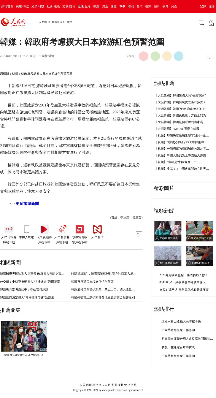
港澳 (131, 6)
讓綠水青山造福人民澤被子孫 (181, 321)
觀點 (96, 6)
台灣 (140, 6)
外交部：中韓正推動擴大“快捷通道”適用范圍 (30, 281)
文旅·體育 (68, 6)
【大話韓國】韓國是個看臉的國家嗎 (179, 122)
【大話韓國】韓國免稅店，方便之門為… (182, 115)
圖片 (157, 6)
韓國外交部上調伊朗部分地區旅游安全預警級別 (103, 297)
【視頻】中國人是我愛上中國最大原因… (182, 155)
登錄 (203, 6)
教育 (165, 6)
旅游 (69, 22)
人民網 (43, 22)
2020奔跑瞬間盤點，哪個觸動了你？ (183, 275)
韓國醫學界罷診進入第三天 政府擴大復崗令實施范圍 (35, 273)
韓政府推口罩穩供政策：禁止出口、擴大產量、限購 (106, 289)
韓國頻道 (57, 22)
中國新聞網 (46, 56)
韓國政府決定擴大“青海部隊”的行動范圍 (27, 297)
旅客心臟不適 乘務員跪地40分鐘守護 (184, 289)
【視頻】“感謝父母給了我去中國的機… (181, 142)
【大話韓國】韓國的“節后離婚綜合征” (180, 109)
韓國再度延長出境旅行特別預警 (92, 281)
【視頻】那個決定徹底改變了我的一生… (182, 135)
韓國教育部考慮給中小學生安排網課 (24, 289)
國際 (114, 6)
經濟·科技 (38, 6)
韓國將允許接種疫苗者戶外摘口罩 (23, 355)
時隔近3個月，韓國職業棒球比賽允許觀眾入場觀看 (105, 273)
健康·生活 (84, 6)
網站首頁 (7, 6)
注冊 (212, 6)
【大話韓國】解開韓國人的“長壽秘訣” (180, 95)
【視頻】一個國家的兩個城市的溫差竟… (182, 148)
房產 (174, 6)
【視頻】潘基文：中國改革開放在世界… (182, 168)
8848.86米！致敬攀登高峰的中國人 (182, 282)
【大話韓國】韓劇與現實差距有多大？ (180, 102)
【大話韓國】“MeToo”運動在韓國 (177, 128)
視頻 (148, 6)
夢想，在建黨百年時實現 (178, 347)
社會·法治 (53, 6)
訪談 (105, 6)
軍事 (122, 6)
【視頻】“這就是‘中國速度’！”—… (178, 162)
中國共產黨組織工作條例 (178, 330)
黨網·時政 (22, 6)
